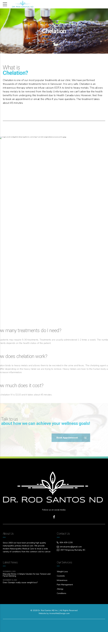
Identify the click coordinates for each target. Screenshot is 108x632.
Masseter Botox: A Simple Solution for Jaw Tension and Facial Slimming (26, 575)
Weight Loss (62, 571)
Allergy (60, 589)
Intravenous (62, 580)
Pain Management (65, 584)
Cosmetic (61, 576)
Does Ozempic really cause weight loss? (20, 582)
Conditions (61, 593)
